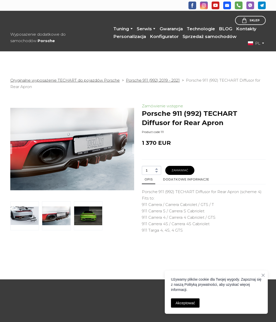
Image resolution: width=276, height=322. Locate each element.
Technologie (201, 28)
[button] (192, 5)
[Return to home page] (44, 21)
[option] (254, 43)
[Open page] (39, 286)
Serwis (144, 28)
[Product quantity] (150, 170)
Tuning (121, 28)
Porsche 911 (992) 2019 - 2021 (153, 80)
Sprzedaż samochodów (210, 36)
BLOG (225, 28)
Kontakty (246, 28)
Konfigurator (164, 36)
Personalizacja (129, 36)
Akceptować (185, 303)
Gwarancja (171, 28)
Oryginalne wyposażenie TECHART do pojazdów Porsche (65, 80)
